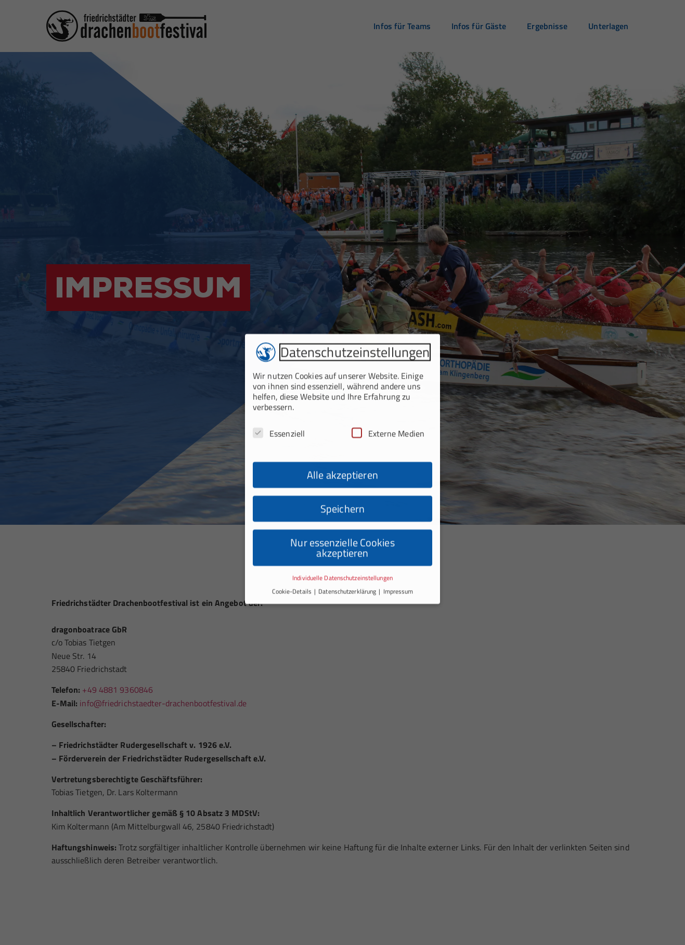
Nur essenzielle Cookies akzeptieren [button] (342, 525)
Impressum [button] (398, 570)
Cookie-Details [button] (293, 570)
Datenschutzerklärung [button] (348, 570)
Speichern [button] (342, 486)
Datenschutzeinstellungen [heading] (355, 330)
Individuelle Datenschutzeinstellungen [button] (342, 556)
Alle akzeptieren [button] (342, 453)
